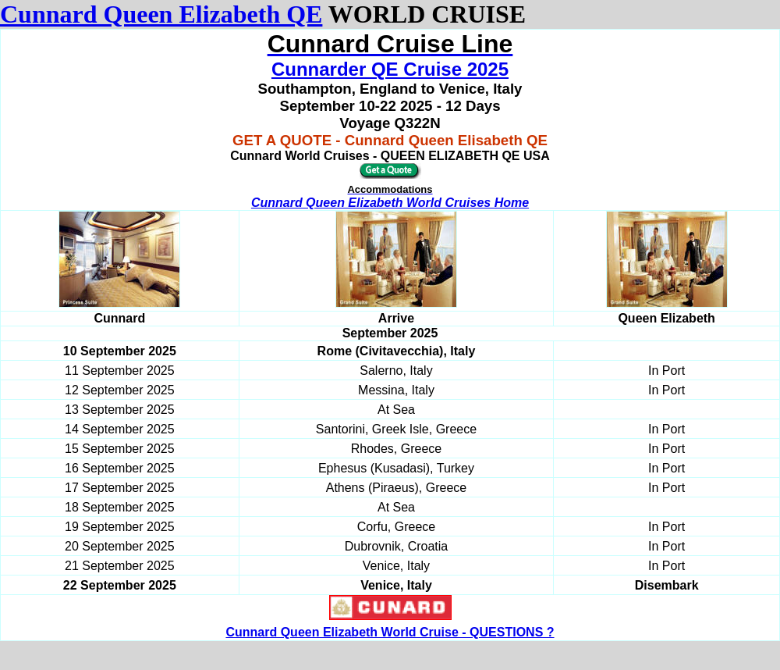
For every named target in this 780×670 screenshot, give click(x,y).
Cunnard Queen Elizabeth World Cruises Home (390, 202)
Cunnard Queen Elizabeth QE (161, 14)
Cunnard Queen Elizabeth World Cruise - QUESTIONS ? (389, 632)
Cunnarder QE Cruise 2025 (390, 69)
